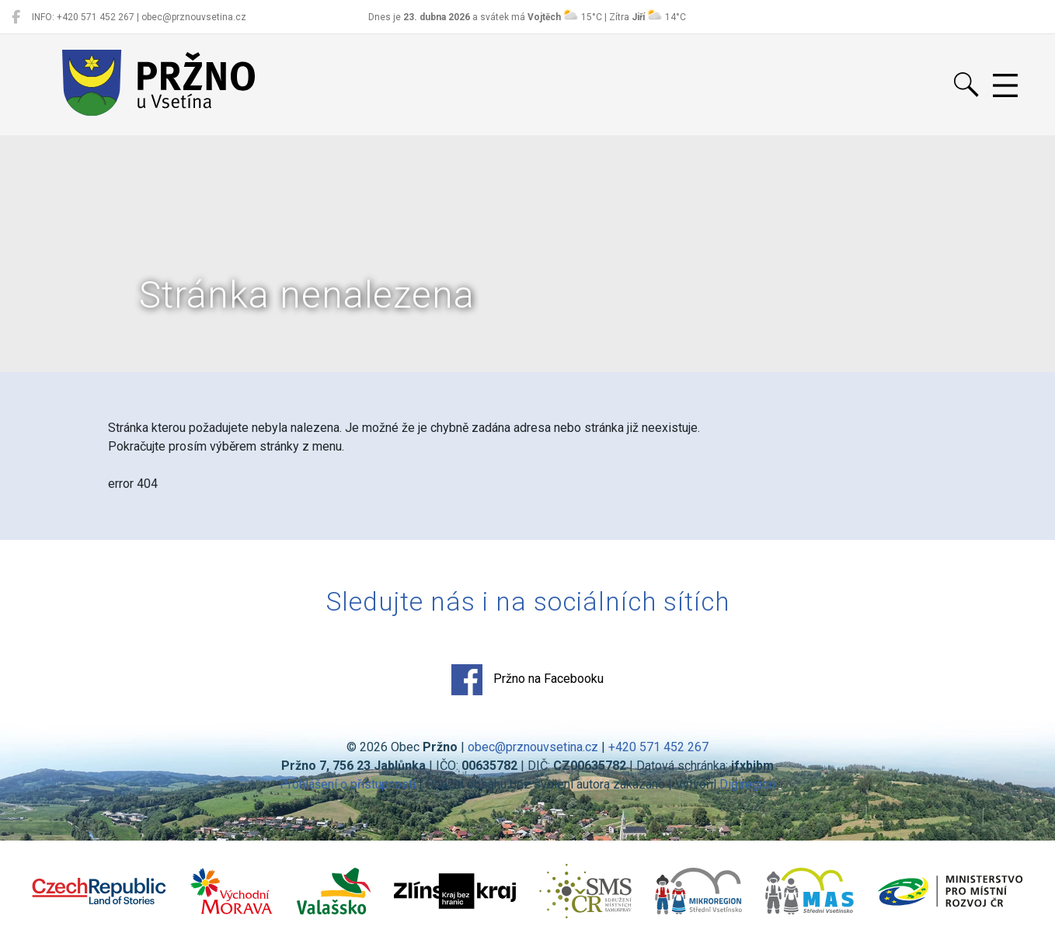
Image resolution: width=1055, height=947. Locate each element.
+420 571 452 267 (658, 747)
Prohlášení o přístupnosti (348, 784)
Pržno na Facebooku (527, 679)
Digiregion (747, 784)
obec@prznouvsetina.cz (533, 747)
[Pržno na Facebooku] (16, 17)
